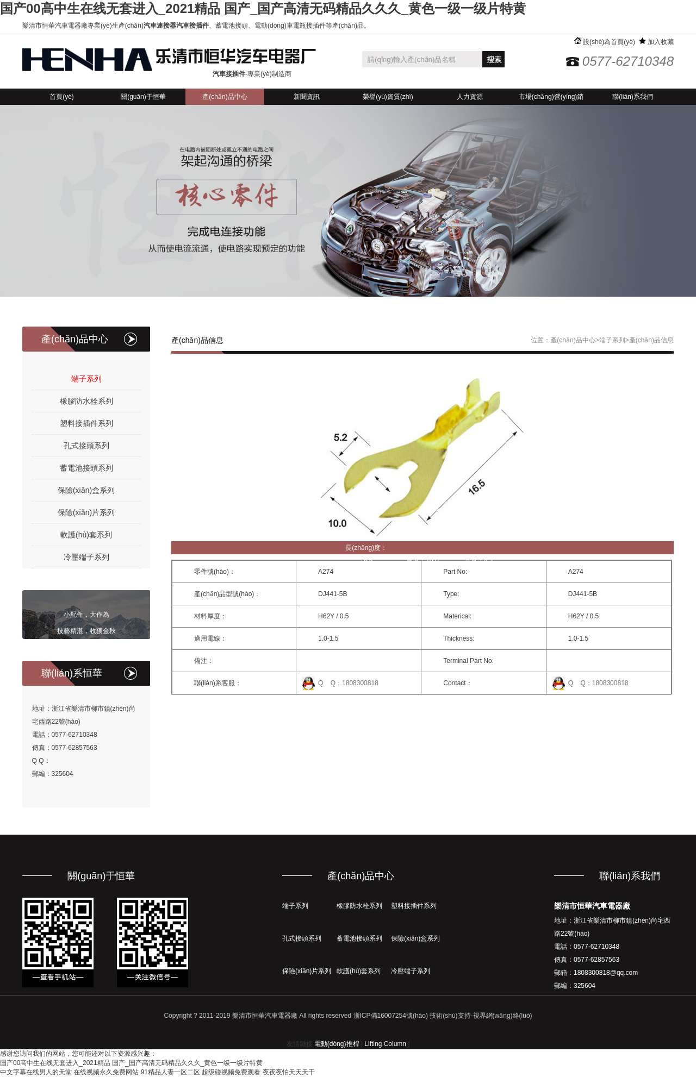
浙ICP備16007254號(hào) (390, 1015)
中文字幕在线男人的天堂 (36, 1072)
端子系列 (86, 378)
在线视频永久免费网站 (106, 1072)
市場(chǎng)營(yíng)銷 (551, 97)
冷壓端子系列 (86, 557)
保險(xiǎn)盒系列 (86, 490)
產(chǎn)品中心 (224, 97)
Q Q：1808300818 (348, 683)
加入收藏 (656, 42)
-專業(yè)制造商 (252, 74)
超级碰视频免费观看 (231, 1072)
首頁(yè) (61, 97)
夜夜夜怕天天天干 (289, 1072)
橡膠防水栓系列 (86, 401)
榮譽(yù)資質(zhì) (388, 97)
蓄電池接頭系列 (86, 468)
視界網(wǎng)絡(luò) (502, 1015)
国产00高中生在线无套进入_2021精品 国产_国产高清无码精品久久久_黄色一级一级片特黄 (263, 8)
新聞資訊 (307, 97)
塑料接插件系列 (86, 423)
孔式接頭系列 (86, 445)
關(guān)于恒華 (143, 97)
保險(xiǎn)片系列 (86, 512)
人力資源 (470, 97)
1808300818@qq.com (606, 972)
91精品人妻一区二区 (170, 1072)
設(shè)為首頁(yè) (604, 42)
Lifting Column (385, 1044)
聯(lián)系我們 (632, 97)
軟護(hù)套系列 (86, 534)
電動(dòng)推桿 (336, 1044)
